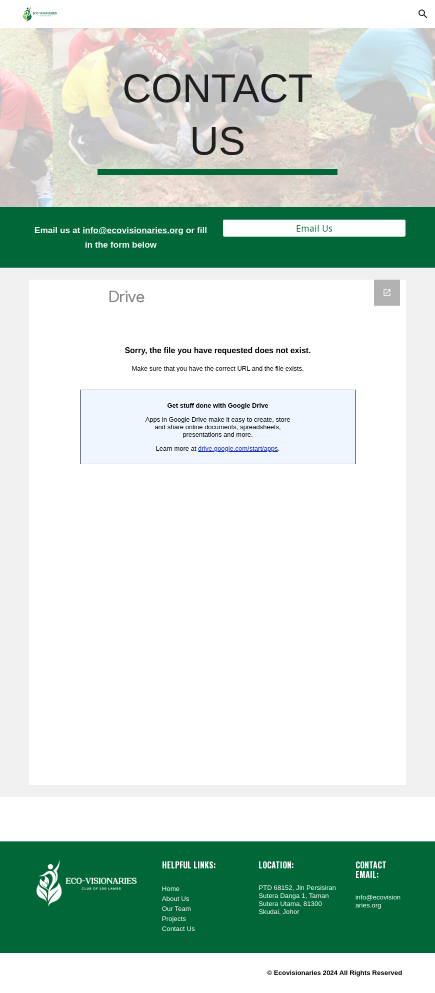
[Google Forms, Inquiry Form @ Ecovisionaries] (217, 532)
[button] (423, 14)
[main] (218, 117)
